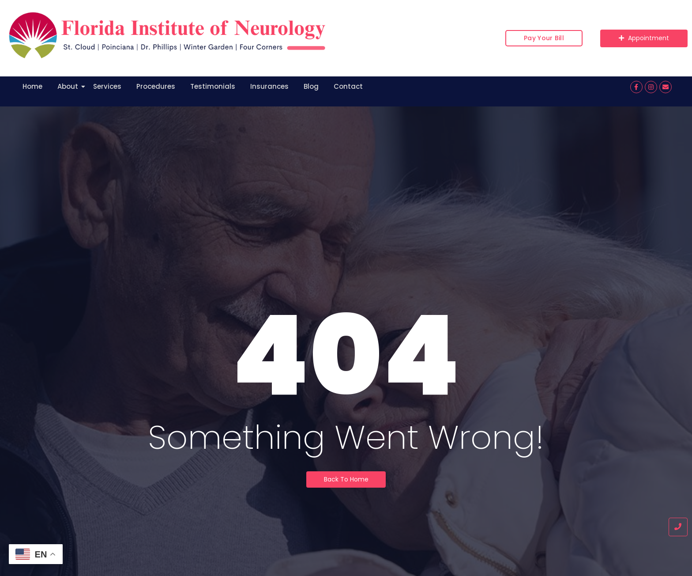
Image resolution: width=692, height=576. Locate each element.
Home (32, 86)
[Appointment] (644, 38)
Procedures (155, 86)
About (69, 86)
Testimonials (212, 86)
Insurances (269, 86)
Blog (311, 86)
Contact (348, 86)
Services (107, 86)
